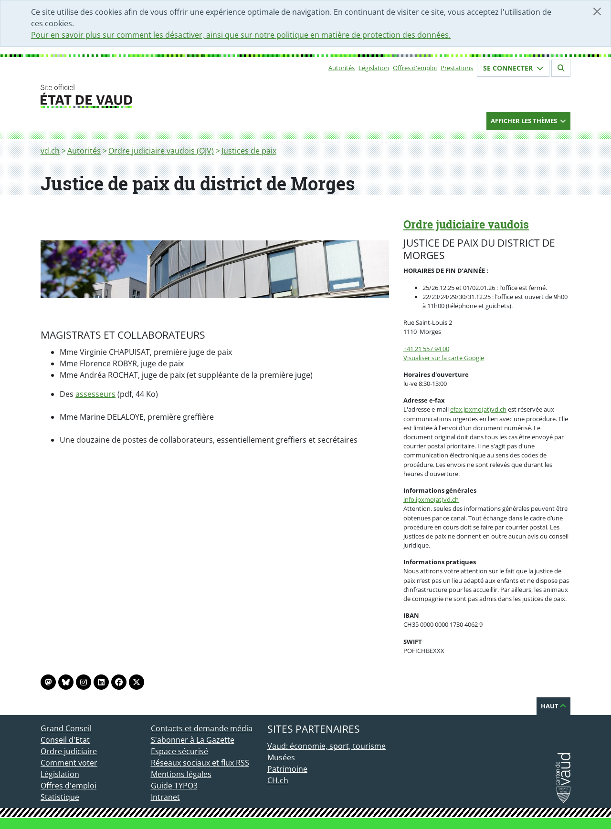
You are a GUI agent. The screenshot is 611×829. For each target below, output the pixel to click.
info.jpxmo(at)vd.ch (431, 499)
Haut (553, 706)
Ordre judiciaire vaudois (466, 224)
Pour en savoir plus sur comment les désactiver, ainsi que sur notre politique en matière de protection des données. (241, 35)
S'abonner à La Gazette (192, 740)
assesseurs (95, 394)
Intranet (165, 797)
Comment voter (69, 762)
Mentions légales (181, 774)
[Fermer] (597, 11)
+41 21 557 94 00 (426, 348)
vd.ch (50, 150)
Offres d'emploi (415, 67)
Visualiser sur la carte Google (443, 357)
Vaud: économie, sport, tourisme (326, 746)
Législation (373, 67)
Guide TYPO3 (174, 785)
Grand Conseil (66, 728)
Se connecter (513, 68)
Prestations (457, 67)
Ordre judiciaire (69, 751)
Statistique (60, 797)
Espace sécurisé (179, 751)
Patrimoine (287, 769)
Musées (281, 757)
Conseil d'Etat (65, 740)
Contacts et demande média (202, 728)
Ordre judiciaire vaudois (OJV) (161, 150)
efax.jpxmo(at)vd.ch (478, 409)
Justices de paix (248, 150)
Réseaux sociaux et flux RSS (200, 762)
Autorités (341, 67)
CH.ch (277, 780)
